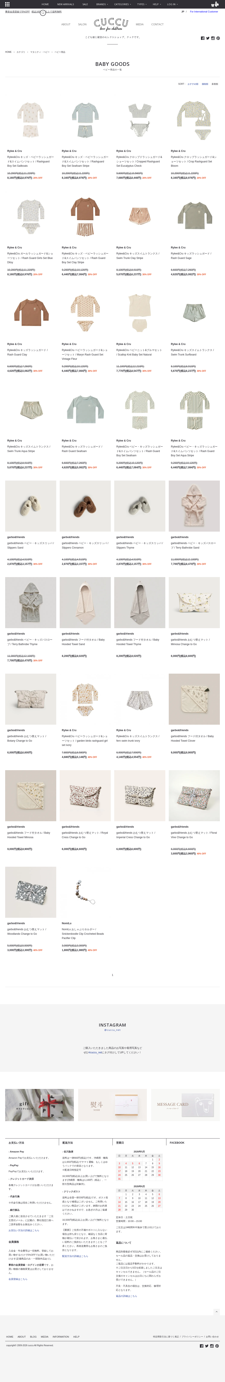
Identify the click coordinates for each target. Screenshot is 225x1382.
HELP (76, 1336)
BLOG (33, 1336)
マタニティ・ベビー (40, 52)
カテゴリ (21, 52)
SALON (82, 24)
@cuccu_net (112, 1029)
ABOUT (65, 24)
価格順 (205, 84)
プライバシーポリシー (192, 1336)
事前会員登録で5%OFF (17, 11)
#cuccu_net (95, 1052)
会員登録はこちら (18, 1279)
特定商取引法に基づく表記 (166, 1336)
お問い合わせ (212, 1336)
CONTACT (157, 24)
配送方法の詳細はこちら (75, 1256)
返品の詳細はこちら (126, 1296)
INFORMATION (61, 1336)
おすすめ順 (193, 84)
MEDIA (140, 24)
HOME (8, 52)
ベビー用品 (60, 52)
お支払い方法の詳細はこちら (24, 1230)
